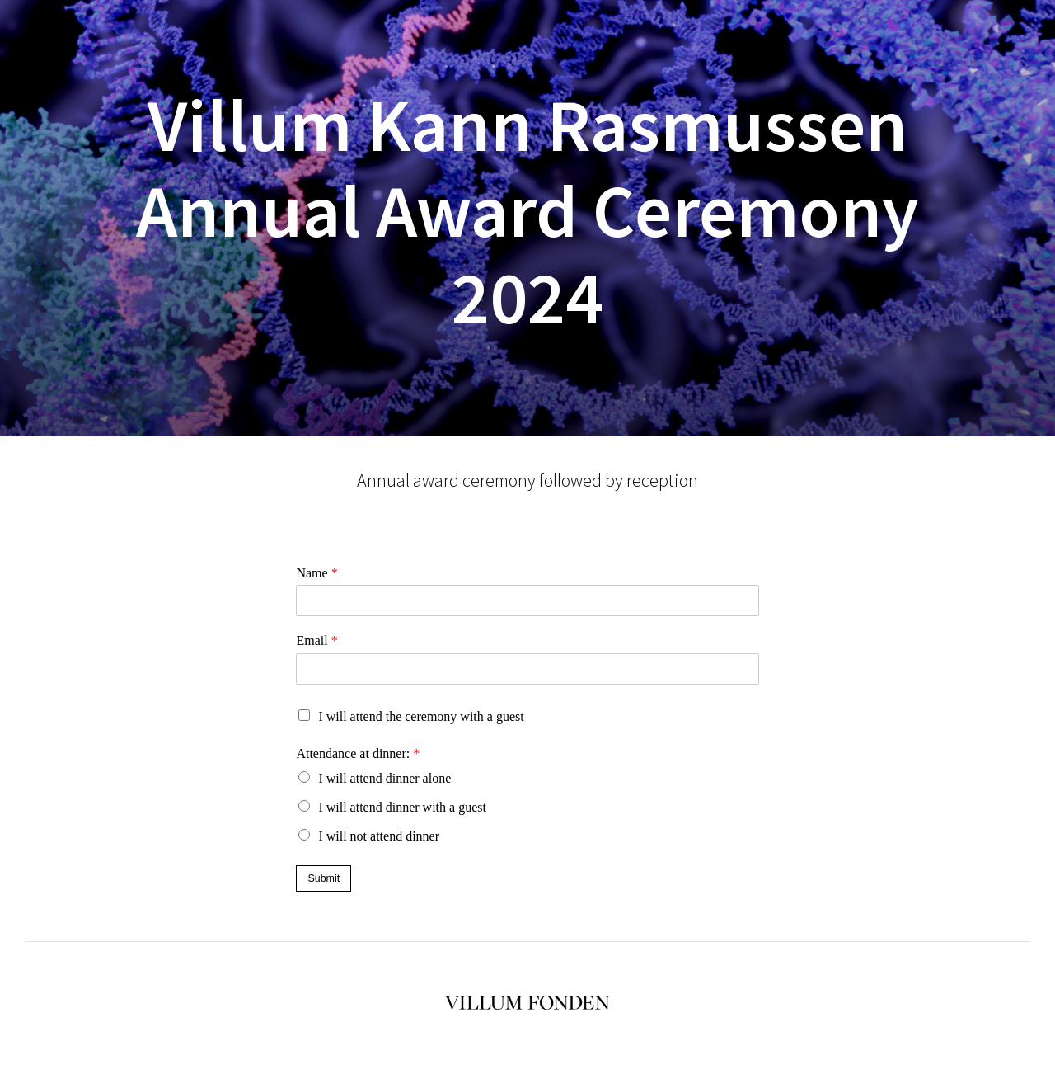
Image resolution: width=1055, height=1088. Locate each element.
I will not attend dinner (378, 836)
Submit (323, 878)
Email (316, 640)
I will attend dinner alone (384, 778)
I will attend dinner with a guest (402, 807)
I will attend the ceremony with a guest (420, 716)
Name (316, 573)
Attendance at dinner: (358, 754)
